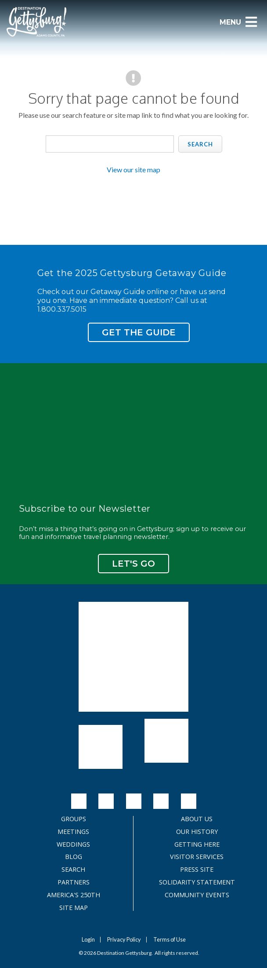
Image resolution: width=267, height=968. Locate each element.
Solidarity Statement (197, 882)
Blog (73, 857)
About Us (197, 819)
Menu (239, 22)
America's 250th (73, 895)
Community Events (197, 895)
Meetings (73, 832)
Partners (74, 882)
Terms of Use (169, 940)
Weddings (73, 844)
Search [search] (200, 144)
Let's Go (133, 563)
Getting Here (197, 844)
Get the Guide (139, 332)
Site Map (73, 908)
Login (88, 940)
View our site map (133, 169)
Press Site (196, 869)
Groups (73, 819)
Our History (197, 832)
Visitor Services (197, 857)
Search (73, 869)
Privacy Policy (124, 940)
